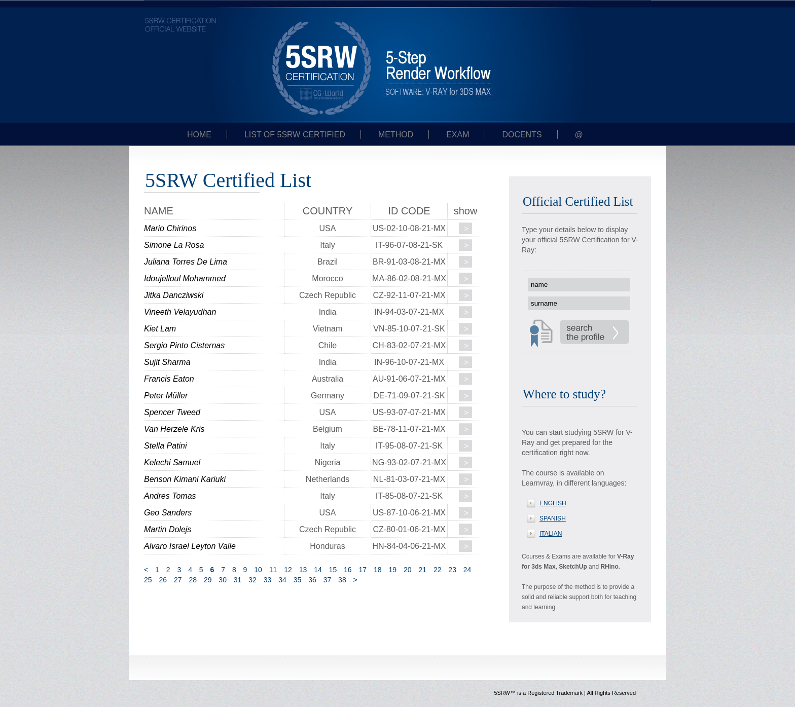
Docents (521, 134)
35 (298, 580)
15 (333, 570)
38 (342, 580)
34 (282, 580)
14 (318, 570)
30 (223, 580)
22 (437, 570)
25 (148, 580)
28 (193, 580)
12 (288, 570)
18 (378, 570)
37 (327, 580)
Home (199, 134)
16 (348, 570)
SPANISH (552, 518)
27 (178, 580)
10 (258, 570)
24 (467, 570)
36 (312, 580)
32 (252, 580)
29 (208, 580)
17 (363, 570)
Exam (457, 134)
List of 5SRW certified (294, 134)
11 (273, 570)
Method (395, 134)
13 (303, 570)
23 (452, 570)
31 (238, 580)
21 (422, 570)
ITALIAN (550, 533)
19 (392, 570)
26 (163, 580)
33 (268, 580)
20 (408, 570)
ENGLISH (552, 503)
